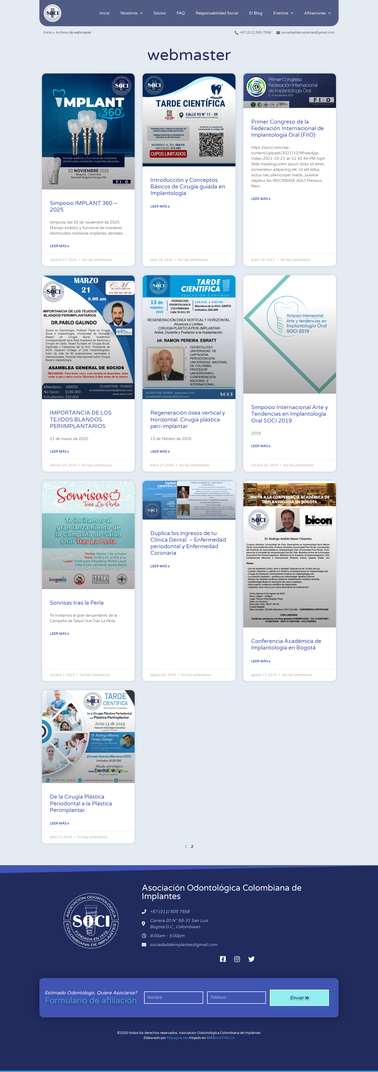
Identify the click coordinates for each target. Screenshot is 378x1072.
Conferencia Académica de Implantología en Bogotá (286, 644)
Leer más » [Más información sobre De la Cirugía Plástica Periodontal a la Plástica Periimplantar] (59, 823)
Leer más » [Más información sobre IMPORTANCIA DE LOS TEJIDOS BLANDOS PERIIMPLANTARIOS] (59, 451)
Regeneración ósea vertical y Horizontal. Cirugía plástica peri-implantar (187, 419)
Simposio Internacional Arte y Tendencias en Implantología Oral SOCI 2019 (289, 414)
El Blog (255, 13)
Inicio (104, 13)
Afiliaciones (317, 13)
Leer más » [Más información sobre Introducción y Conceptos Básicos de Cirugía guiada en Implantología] (160, 206)
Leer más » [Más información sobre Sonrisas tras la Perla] (59, 634)
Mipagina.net (177, 1038)
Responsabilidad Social (217, 13)
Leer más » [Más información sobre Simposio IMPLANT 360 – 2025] (59, 246)
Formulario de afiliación (91, 1001)
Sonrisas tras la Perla (77, 603)
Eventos (283, 13)
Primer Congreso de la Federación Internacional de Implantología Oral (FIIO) (287, 128)
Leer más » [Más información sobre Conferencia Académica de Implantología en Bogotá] (260, 661)
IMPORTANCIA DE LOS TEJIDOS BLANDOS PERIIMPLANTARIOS (81, 419)
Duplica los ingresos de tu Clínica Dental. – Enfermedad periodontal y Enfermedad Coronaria (188, 543)
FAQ (181, 13)
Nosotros (131, 13)
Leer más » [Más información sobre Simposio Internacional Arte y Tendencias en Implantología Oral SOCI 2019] (260, 446)
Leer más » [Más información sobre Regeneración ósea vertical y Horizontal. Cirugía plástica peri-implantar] (160, 451)
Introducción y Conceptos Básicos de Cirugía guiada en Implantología (187, 187)
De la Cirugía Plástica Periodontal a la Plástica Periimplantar (81, 803)
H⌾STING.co (221, 1038)
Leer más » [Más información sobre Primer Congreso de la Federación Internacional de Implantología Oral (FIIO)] (260, 199)
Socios (160, 13)
